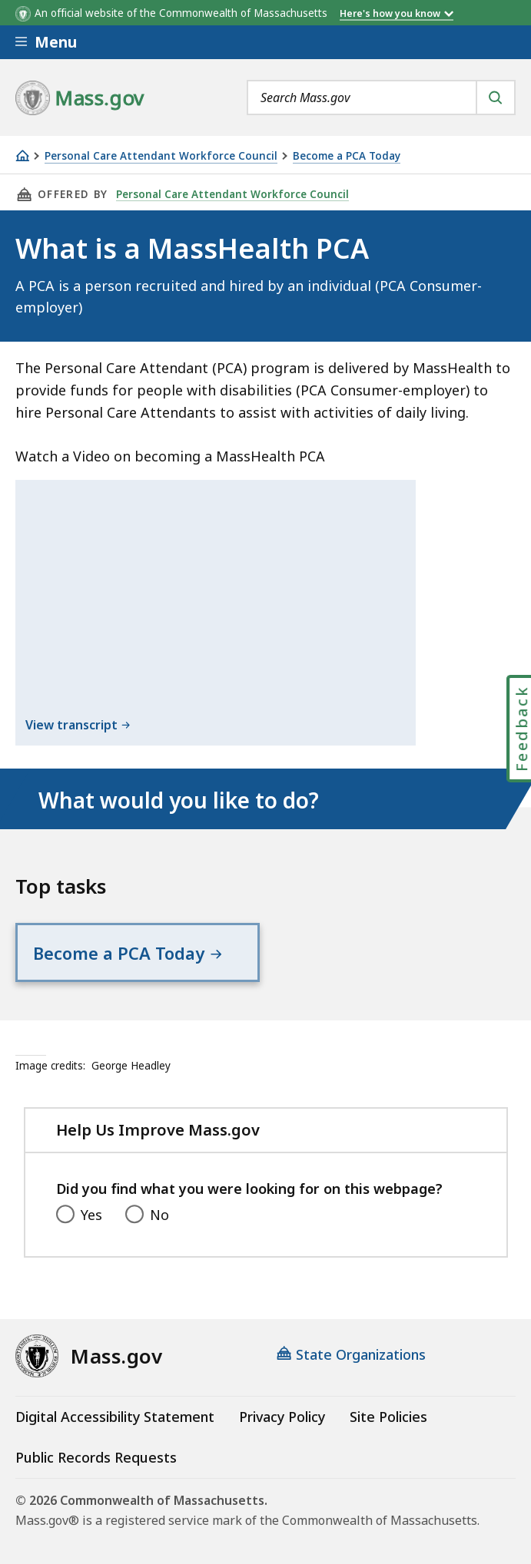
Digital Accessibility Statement (114, 1416)
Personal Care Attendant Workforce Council (161, 156)
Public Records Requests (96, 1457)
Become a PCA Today (346, 156)
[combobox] (381, 97)
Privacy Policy (282, 1416)
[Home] (22, 155)
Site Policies (388, 1416)
